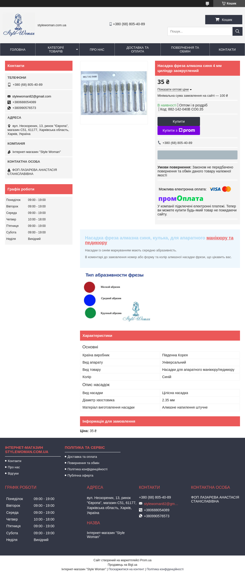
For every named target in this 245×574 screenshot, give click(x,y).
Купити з (178, 130)
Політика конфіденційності (88, 469)
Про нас (97, 49)
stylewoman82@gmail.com (31, 96)
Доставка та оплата (137, 49)
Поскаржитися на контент (126, 569)
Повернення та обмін (185, 49)
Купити (179, 121)
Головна (18, 49)
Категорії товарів (56, 49)
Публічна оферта (80, 475)
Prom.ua (146, 560)
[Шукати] (237, 31)
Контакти (227, 49)
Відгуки (13, 473)
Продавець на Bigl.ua (122, 565)
